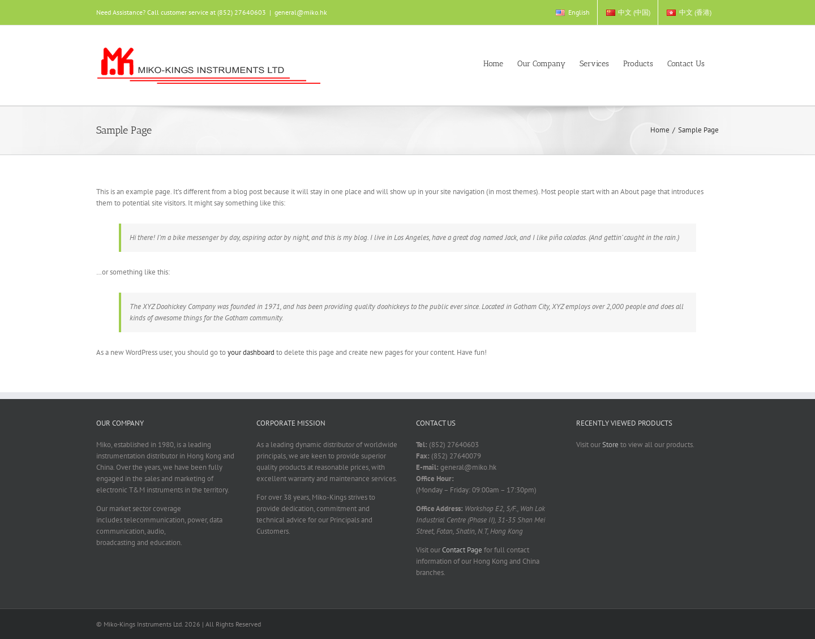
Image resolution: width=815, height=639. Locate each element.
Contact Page (462, 550)
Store (610, 444)
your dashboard (251, 352)
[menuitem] (572, 12)
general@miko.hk (300, 12)
